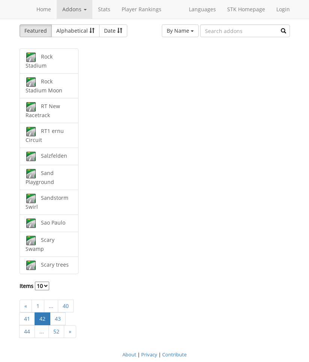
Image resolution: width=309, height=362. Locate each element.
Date (113, 30)
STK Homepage (246, 9)
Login (283, 9)
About (129, 354)
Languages (202, 9)
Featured (35, 30)
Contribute (174, 354)
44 (27, 331)
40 (66, 305)
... (51, 305)
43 (58, 318)
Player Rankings (141, 9)
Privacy (149, 354)
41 (27, 318)
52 (56, 331)
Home (43, 9)
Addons (74, 9)
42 (42, 318)
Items (34, 286)
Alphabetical (75, 30)
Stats (104, 9)
